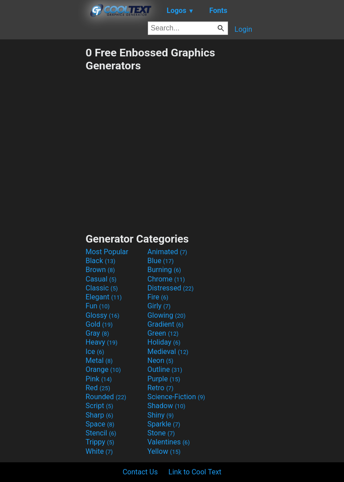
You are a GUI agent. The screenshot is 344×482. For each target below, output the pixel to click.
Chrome (166, 279)
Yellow (164, 451)
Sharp (99, 415)
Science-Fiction (176, 396)
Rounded (106, 396)
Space (100, 424)
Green (163, 333)
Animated (167, 251)
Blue (160, 260)
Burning (164, 269)
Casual (101, 279)
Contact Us (140, 472)
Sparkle (163, 424)
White (99, 451)
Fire (157, 297)
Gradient (165, 324)
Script (99, 405)
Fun (98, 306)
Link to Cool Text (194, 472)
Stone (161, 433)
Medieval (168, 351)
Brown (100, 269)
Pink (99, 379)
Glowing (166, 315)
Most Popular (107, 251)
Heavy (101, 342)
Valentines (168, 442)
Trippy (100, 442)
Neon (160, 360)
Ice (95, 351)
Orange (103, 369)
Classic (102, 288)
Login (243, 29)
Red (98, 388)
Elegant (104, 297)
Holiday (164, 342)
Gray (97, 333)
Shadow (166, 405)
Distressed (170, 288)
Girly (159, 306)
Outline (164, 369)
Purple (163, 379)
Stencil (101, 433)
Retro (160, 388)
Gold (99, 324)
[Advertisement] (42, 180)
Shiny (160, 415)
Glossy (103, 315)
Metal (99, 360)
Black (101, 260)
